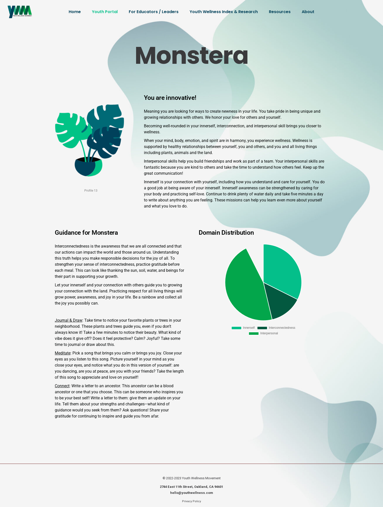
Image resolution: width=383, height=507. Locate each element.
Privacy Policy (191, 501)
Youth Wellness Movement (201, 478)
